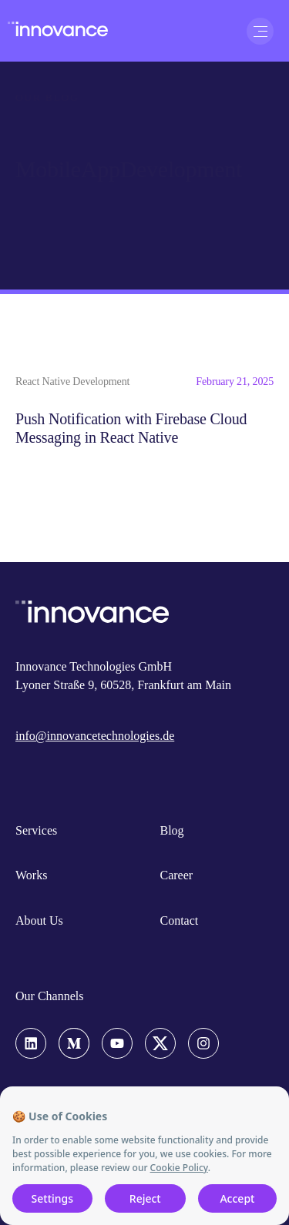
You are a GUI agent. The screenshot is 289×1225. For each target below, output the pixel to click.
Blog (172, 830)
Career (176, 875)
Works (31, 875)
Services (36, 830)
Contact (179, 920)
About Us (39, 920)
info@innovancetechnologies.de (94, 735)
